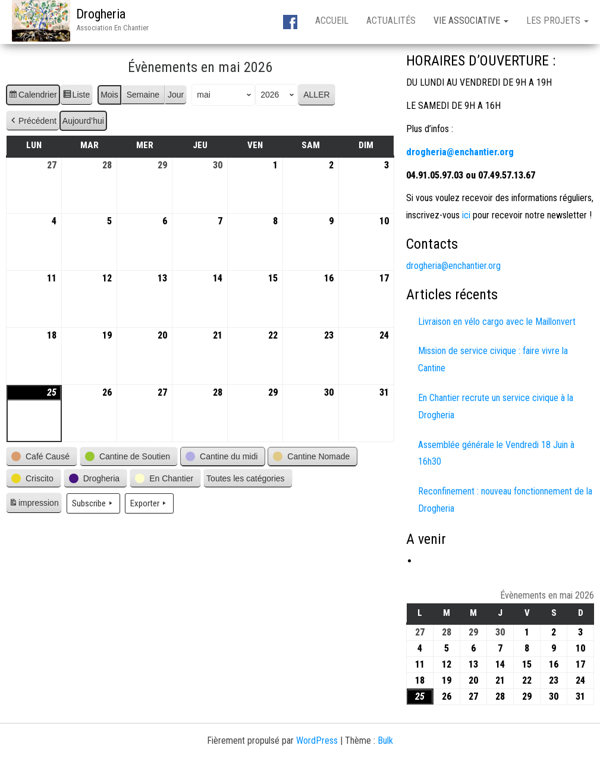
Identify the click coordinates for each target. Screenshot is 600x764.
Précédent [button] (32, 121)
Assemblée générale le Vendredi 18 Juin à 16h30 (496, 453)
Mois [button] (109, 94)
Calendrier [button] (32, 96)
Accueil (331, 20)
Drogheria (100, 14)
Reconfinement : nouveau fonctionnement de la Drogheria (505, 500)
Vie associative (470, 20)
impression (33, 504)
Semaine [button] (143, 94)
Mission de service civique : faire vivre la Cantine (493, 359)
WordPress (317, 740)
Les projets (557, 20)
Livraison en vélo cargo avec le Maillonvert (497, 321)
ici (465, 215)
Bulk (385, 740)
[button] (41, 456)
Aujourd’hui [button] (83, 121)
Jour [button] (176, 94)
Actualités (391, 20)
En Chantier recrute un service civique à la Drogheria (495, 406)
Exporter (149, 503)
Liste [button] (76, 96)
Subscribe (93, 503)
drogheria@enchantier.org (453, 265)
